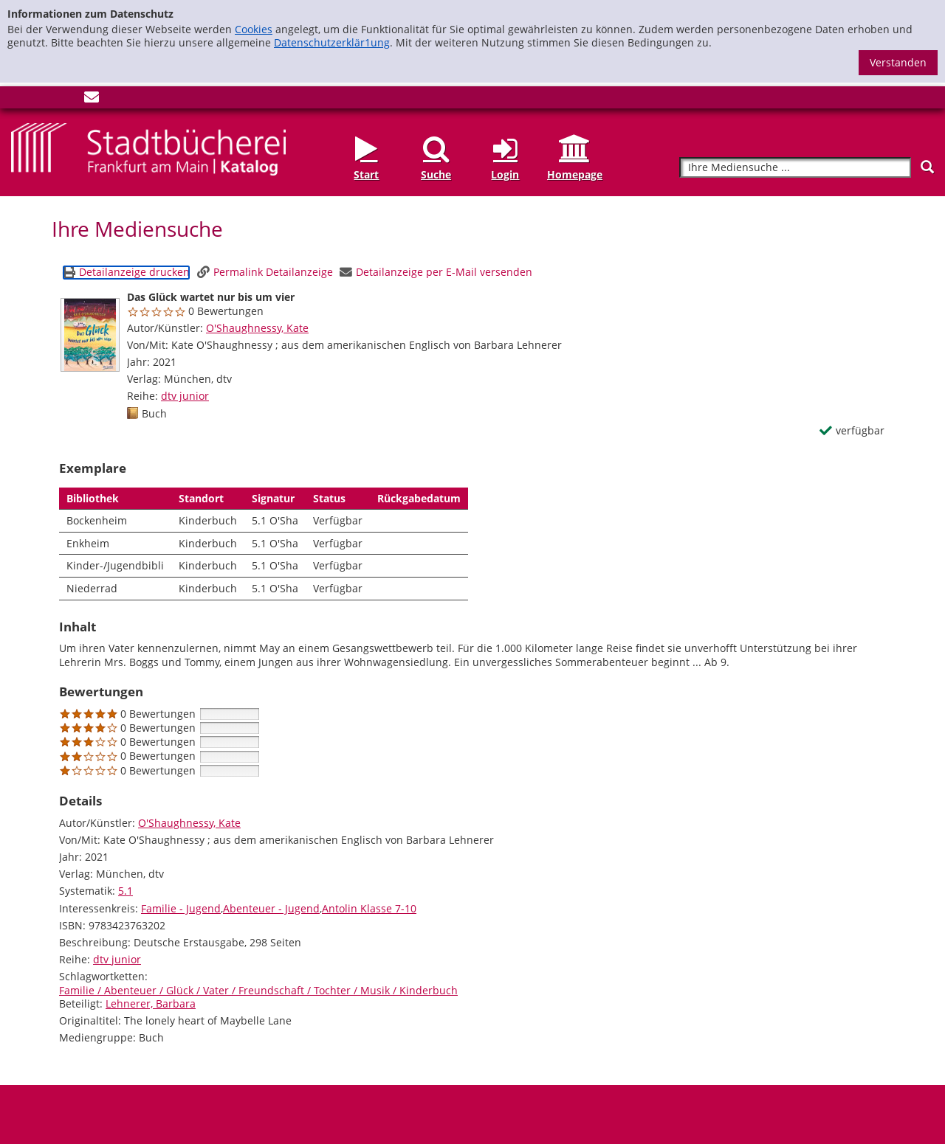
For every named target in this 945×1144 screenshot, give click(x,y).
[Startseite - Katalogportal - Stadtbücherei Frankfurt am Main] (148, 148)
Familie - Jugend (181, 908)
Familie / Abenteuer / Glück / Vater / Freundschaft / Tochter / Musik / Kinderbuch (258, 990)
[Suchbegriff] (795, 167)
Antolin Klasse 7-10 (369, 908)
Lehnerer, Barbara (151, 1003)
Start (366, 174)
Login (505, 174)
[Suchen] (927, 167)
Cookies (253, 29)
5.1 (125, 891)
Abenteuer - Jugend (271, 908)
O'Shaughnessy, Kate (257, 328)
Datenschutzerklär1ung (332, 42)
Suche (436, 174)
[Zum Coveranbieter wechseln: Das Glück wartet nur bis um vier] (90, 335)
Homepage (574, 174)
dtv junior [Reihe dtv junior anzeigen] (185, 396)
